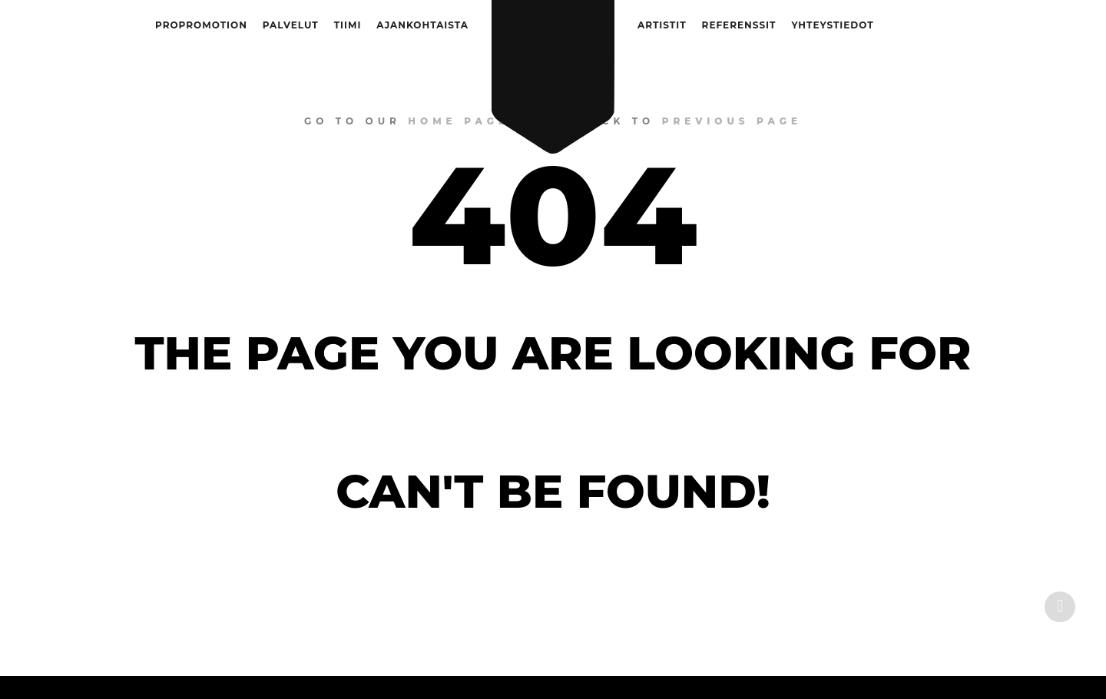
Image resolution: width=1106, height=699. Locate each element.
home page (458, 121)
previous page (732, 121)
